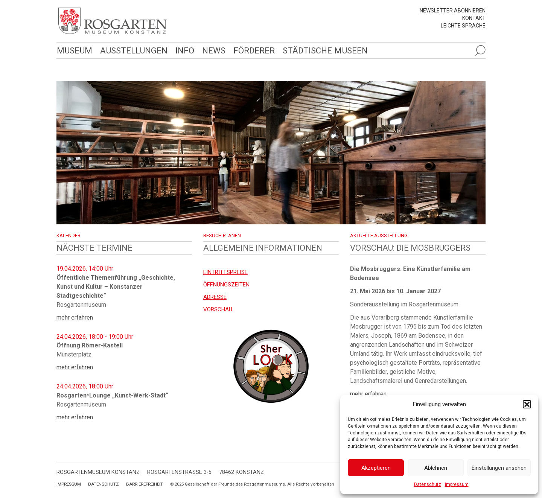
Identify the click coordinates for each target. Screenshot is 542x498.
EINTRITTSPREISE (225, 272)
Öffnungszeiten (226, 284)
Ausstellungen (133, 50)
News (213, 50)
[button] (527, 404)
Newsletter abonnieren (453, 11)
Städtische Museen (325, 50)
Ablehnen (435, 467)
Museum (74, 50)
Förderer (254, 50)
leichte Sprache (463, 26)
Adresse (215, 297)
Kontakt (474, 18)
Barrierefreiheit (144, 484)
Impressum (457, 484)
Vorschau (217, 309)
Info (184, 50)
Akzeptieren (376, 467)
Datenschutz (427, 484)
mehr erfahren (74, 317)
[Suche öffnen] (480, 50)
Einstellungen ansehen (499, 467)
